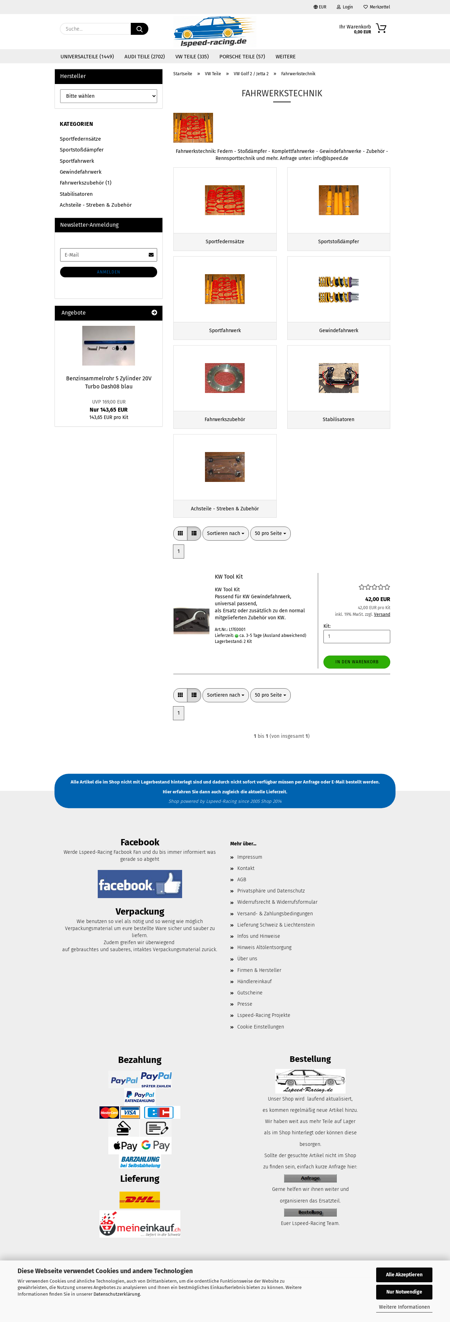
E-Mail (338, 798)
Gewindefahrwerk (81, 172)
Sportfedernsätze (80, 139)
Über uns (247, 976)
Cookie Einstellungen (260, 1043)
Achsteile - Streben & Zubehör (96, 205)
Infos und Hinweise (258, 953)
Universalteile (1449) (87, 56)
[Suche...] (139, 29)
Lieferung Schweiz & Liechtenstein (276, 941)
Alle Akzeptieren (404, 1275)
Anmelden (108, 272)
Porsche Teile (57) (242, 56)
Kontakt (246, 885)
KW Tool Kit (229, 593)
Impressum (249, 874)
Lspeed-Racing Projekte (263, 1032)
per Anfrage (307, 798)
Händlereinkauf (254, 998)
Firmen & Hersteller (259, 987)
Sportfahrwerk (77, 161)
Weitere (286, 56)
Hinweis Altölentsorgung (264, 964)
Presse (244, 1021)
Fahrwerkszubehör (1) (85, 183)
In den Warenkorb (357, 678)
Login (345, 7)
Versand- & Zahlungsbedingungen (275, 930)
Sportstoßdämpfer (82, 150)
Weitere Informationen (404, 1307)
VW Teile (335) (192, 56)
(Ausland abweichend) (284, 652)
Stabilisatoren (76, 194)
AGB (241, 896)
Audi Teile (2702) (144, 56)
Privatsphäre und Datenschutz (271, 908)
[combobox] (225, 550)
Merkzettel (377, 7)
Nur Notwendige (404, 1292)
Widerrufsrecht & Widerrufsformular (277, 919)
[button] (180, 550)
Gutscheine (250, 1009)
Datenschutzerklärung (117, 1294)
